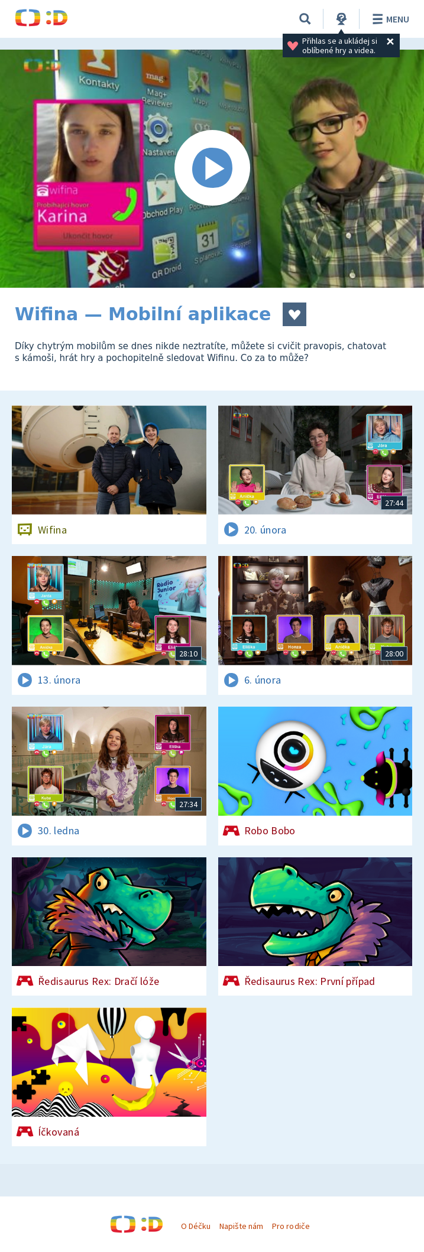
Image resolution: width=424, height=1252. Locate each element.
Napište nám (241, 1226)
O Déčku (196, 1226)
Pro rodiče (290, 1226)
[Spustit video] (212, 169)
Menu (388, 19)
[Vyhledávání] (305, 19)
